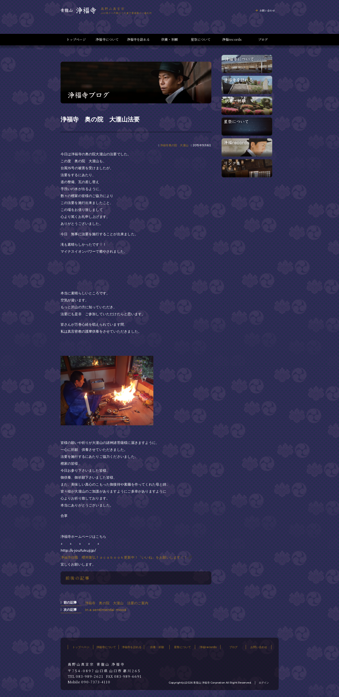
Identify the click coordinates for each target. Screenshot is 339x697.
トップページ (76, 39)
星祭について (200, 39)
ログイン (264, 682)
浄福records (232, 39)
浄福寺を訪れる (138, 39)
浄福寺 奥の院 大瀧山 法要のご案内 (117, 603)
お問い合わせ (267, 10)
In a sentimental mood (106, 610)
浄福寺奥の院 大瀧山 (174, 145)
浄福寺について (107, 39)
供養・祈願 (169, 39)
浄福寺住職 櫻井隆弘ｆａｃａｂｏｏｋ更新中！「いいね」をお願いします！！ (124, 557)
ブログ (263, 39)
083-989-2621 (89, 676)
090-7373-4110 (95, 682)
